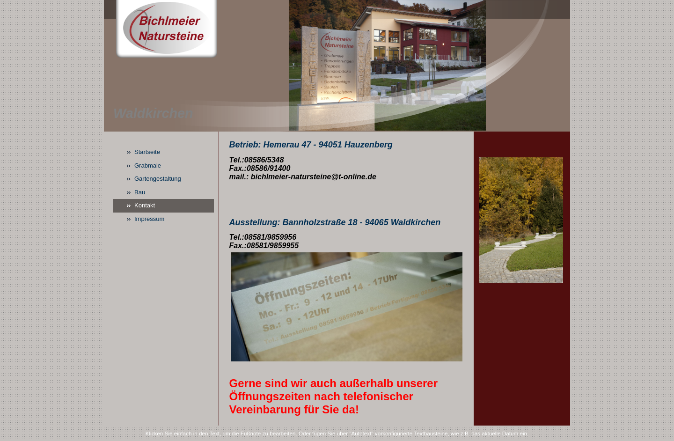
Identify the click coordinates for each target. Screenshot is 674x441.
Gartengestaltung (157, 178)
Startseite (147, 151)
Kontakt (144, 205)
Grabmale (147, 165)
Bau (139, 192)
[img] (337, 66)
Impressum (149, 218)
